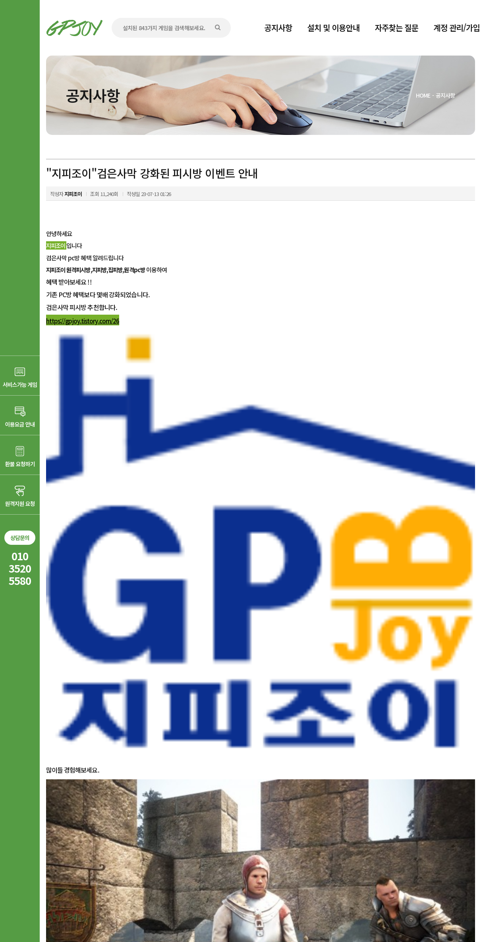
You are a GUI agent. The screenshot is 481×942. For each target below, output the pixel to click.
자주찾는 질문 (397, 27)
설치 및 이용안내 (333, 27)
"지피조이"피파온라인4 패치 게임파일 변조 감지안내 (140, 801)
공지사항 (278, 27)
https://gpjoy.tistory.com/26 (83, 321)
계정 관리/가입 (456, 27)
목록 (463, 761)
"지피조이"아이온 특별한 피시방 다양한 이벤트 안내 (139, 784)
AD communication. (168, 915)
